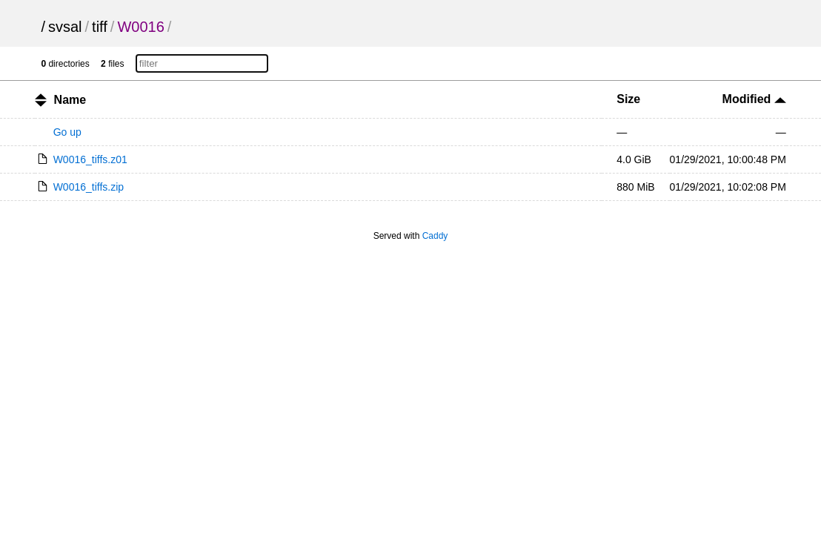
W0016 (140, 27)
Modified (754, 99)
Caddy (435, 236)
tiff (99, 27)
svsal (65, 27)
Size (628, 99)
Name (70, 99)
